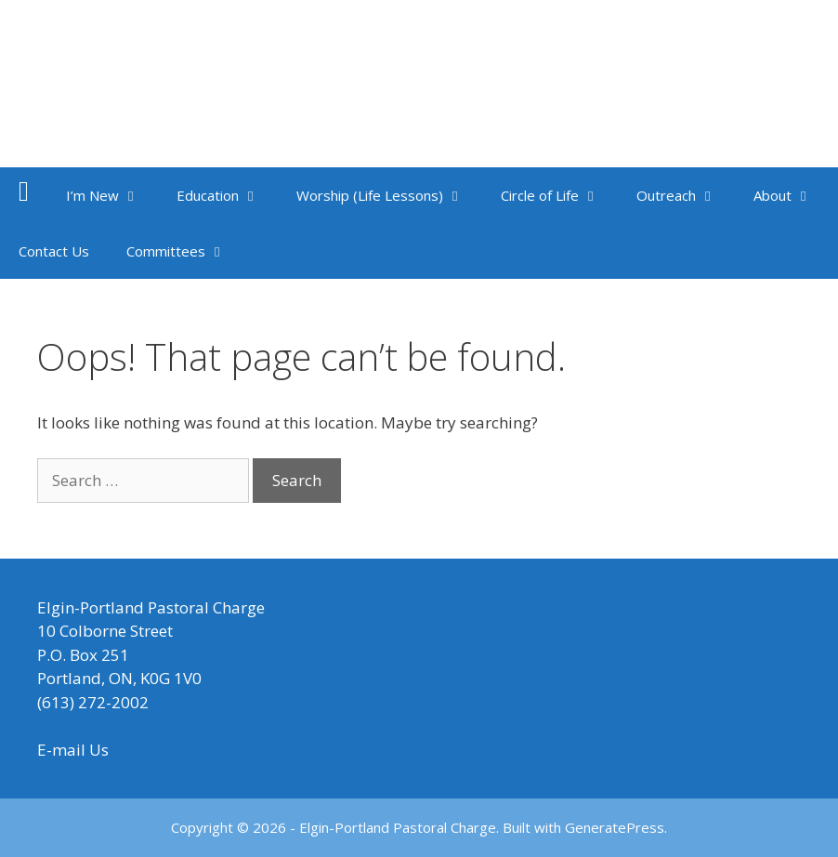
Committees (185, 251)
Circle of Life (559, 195)
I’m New (112, 195)
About (792, 195)
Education (227, 195)
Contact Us (54, 251)
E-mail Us (73, 749)
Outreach (685, 195)
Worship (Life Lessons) (389, 195)
